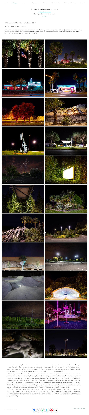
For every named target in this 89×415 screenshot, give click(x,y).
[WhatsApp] (43, 410)
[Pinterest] (52, 410)
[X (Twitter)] (38, 410)
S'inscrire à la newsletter (79, 409)
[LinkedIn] (47, 410)
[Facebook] (34, 410)
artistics (44, 16)
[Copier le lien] (56, 410)
